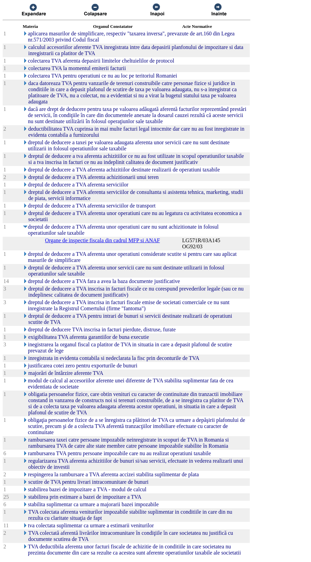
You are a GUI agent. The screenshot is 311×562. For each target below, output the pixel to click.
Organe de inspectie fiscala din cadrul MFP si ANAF (102, 240)
